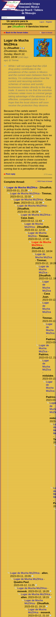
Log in (42, 22)
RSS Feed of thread (45, 181)
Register (49, 22)
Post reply (10, 174)
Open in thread (47, 33)
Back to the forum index (17, 32)
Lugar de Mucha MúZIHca (22, 187)
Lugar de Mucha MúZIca (37, 234)
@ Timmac (14, 60)
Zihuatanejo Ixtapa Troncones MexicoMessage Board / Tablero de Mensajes (28, 8)
